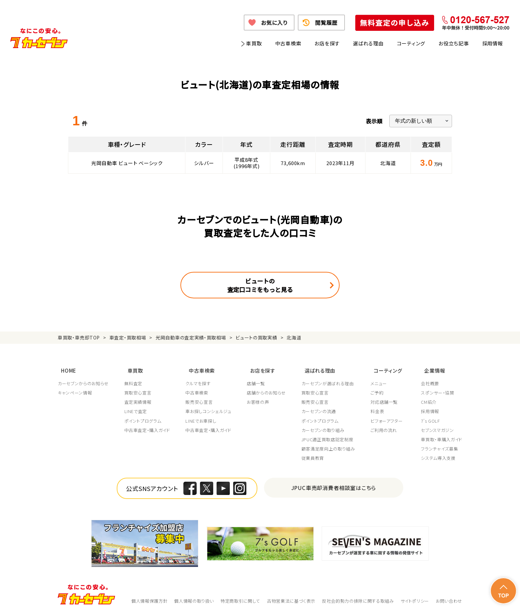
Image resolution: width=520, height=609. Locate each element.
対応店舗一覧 (386, 397)
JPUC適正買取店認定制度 (329, 434)
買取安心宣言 (138, 388)
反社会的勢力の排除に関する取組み (358, 595)
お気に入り (274, 23)
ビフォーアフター (389, 416)
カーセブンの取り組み (324, 425)
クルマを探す (199, 378)
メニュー (381, 378)
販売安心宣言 (200, 397)
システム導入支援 (438, 453)
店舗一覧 (257, 378)
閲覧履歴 (326, 23)
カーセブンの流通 (320, 406)
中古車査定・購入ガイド (147, 425)
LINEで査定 (136, 406)
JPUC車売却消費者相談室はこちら (334, 482)
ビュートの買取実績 (256, 337)
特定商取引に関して (240, 595)
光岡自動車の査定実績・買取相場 (191, 337)
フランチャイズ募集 (439, 444)
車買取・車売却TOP (79, 337)
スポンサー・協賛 (437, 388)
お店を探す (327, 43)
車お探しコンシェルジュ (209, 406)
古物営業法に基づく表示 (291, 595)
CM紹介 (428, 397)
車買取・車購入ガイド (441, 434)
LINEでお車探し (201, 416)
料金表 (379, 406)
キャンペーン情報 (75, 388)
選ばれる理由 (368, 43)
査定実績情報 (138, 397)
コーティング (411, 43)
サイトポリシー (415, 595)
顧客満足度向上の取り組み (330, 444)
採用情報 (492, 43)
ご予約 (379, 388)
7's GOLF (430, 416)
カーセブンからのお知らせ (83, 378)
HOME (65, 367)
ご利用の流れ (386, 425)
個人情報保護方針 (149, 595)
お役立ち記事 (453, 43)
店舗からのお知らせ (267, 388)
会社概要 (430, 378)
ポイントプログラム (143, 416)
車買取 (254, 43)
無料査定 (134, 378)
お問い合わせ (449, 595)
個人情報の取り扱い (194, 595)
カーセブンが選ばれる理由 (329, 378)
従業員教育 (314, 453)
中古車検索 (288, 43)
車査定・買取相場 (127, 337)
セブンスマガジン (437, 425)
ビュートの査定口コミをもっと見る (260, 285)
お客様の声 (259, 397)
